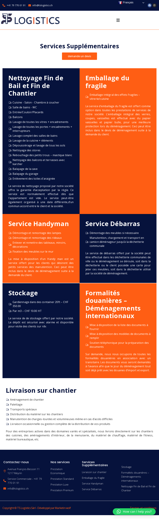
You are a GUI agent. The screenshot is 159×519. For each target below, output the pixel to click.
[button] (118, 20)
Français (125, 3)
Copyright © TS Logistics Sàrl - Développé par (29, 508)
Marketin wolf (63, 508)
